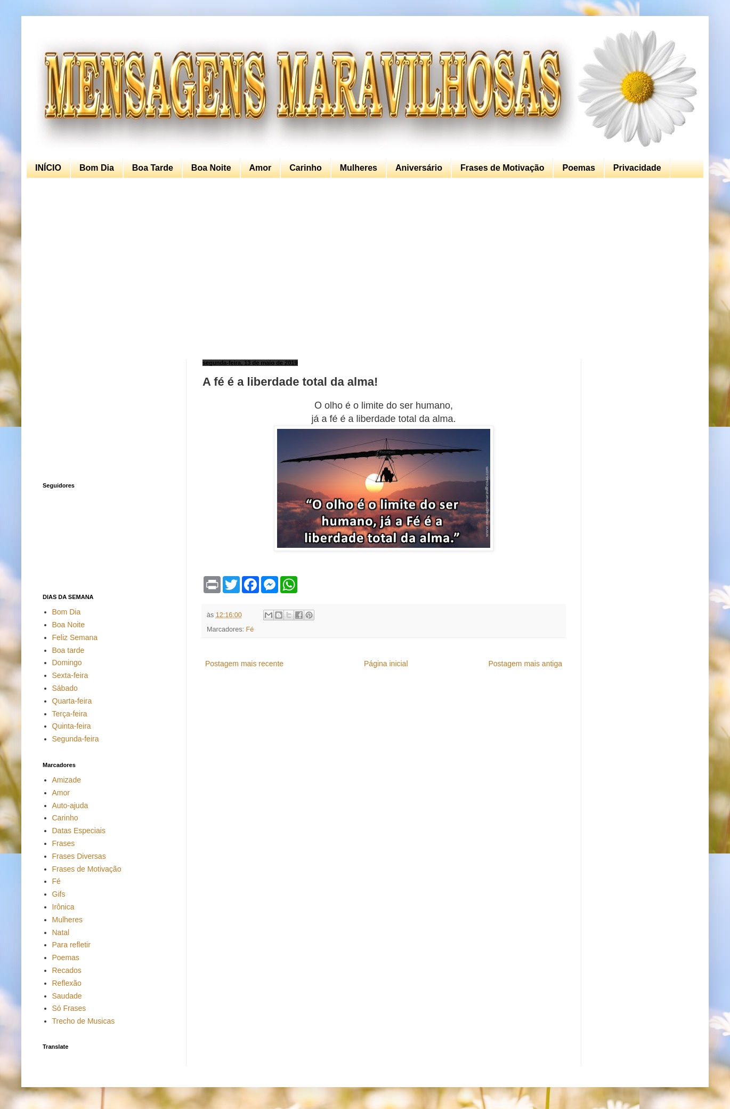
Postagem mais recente (244, 663)
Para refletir (71, 944)
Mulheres (358, 167)
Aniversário (418, 167)
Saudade (67, 996)
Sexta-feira (70, 675)
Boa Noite (211, 167)
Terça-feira (69, 713)
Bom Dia (96, 167)
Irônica (63, 907)
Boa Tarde (152, 167)
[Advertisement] (362, 269)
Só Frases (69, 1008)
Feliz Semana (75, 637)
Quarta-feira (72, 701)
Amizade (66, 780)
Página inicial (386, 663)
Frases (63, 843)
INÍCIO (48, 167)
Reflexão (67, 983)
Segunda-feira (75, 739)
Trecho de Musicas (83, 1021)
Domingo (67, 662)
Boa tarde (68, 650)
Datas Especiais (79, 830)
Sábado (65, 688)
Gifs (59, 894)
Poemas (578, 167)
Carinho (305, 167)
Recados (67, 970)
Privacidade (637, 167)
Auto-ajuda (70, 805)
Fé (250, 629)
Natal (61, 932)
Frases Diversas (79, 856)
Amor (260, 167)
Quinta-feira (71, 726)
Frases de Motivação (502, 167)
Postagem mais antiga (525, 663)
